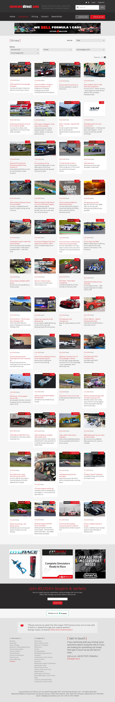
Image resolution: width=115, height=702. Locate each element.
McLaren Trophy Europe (42, 281)
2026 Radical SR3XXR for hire (19, 435)
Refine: (12, 47)
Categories (23, 16)
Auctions (37, 661)
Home (12, 16)
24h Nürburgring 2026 (91, 202)
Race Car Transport (41, 645)
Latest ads (82, 17)
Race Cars (38, 641)
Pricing (35, 16)
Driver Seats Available (91, 242)
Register (101, 2)
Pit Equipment (39, 651)
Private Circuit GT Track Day (93, 474)
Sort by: (69, 40)
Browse (12, 641)
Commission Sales (16, 649)
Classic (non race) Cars (42, 669)
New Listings (14, 645)
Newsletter (56, 16)
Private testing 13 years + (67, 163)
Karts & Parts (39, 659)
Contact (44, 16)
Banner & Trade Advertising (20, 647)
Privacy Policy (15, 651)
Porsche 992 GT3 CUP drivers (68, 85)
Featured (13, 643)
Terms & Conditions (17, 655)
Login (93, 2)
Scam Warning (15, 659)
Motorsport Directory (42, 673)
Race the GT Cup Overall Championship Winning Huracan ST (18, 165)
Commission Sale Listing (43, 657)
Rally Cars (38, 647)
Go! (102, 7)
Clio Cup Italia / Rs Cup (41, 163)
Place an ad (98, 17)
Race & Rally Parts (41, 643)
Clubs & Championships (43, 680)
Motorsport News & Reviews (45, 663)
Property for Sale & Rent (43, 682)
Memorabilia (39, 671)
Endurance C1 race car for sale (69, 396)
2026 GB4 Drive (89, 163)
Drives (36, 649)
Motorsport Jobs (40, 665)
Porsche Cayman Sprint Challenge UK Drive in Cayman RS (20, 358)
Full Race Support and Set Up (44, 488)
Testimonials (14, 653)
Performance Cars (41, 667)
